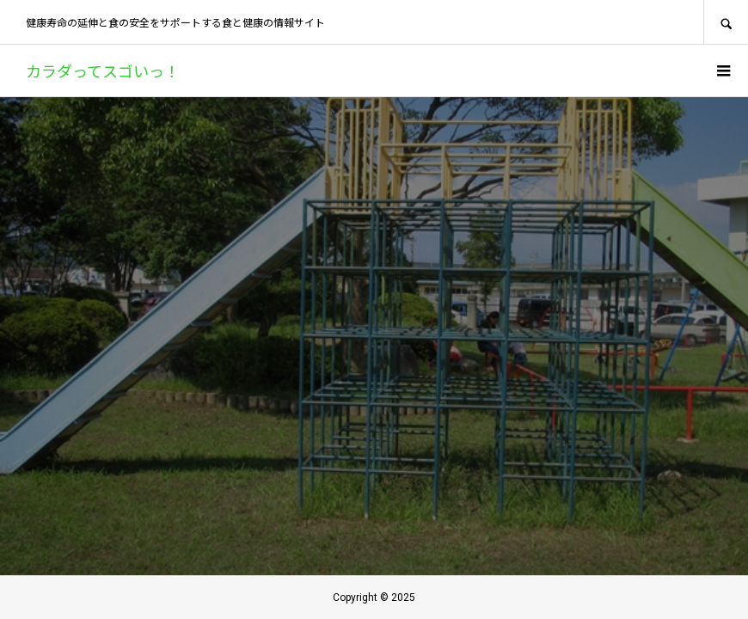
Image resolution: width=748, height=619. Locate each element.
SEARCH (725, 22)
